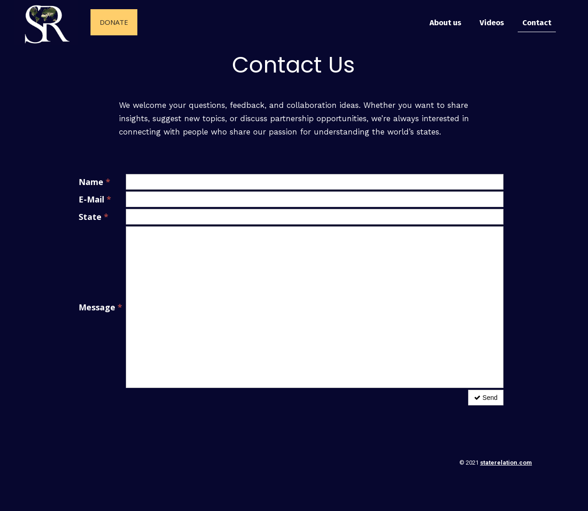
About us (445, 23)
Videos (492, 23)
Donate (114, 22)
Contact (536, 23)
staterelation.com (506, 462)
